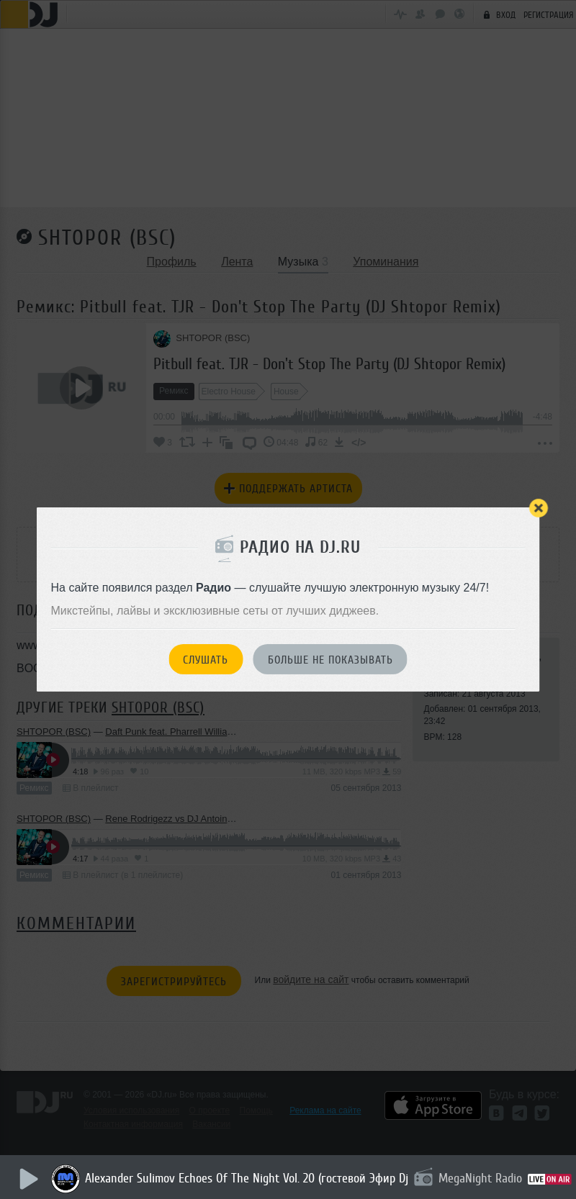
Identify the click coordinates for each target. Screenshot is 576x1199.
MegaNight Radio (483, 1178)
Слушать (205, 659)
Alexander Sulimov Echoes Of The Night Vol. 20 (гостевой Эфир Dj (249, 1178)
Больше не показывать (330, 659)
